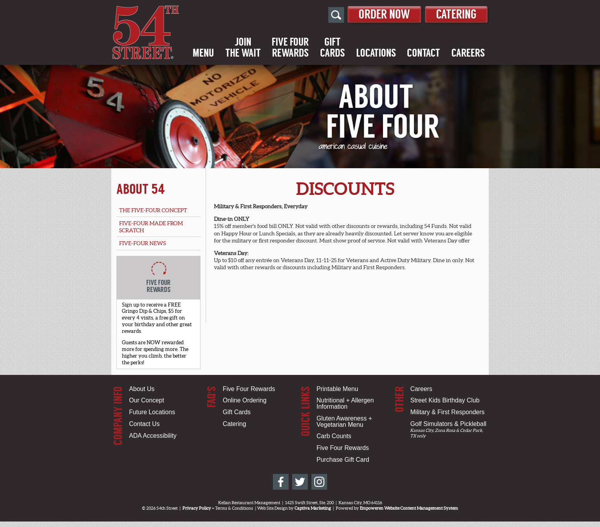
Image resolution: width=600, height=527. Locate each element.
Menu (203, 53)
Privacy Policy (196, 508)
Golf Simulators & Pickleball (448, 423)
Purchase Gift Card (343, 459)
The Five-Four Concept (153, 210)
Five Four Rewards (249, 389)
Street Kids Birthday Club (444, 400)
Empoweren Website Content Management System (409, 508)
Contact (423, 53)
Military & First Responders (447, 412)
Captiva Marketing (312, 508)
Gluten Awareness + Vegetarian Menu (344, 421)
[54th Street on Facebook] (281, 482)
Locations (376, 53)
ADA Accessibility (153, 435)
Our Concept (146, 400)
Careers (468, 53)
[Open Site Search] (336, 15)
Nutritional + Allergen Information (345, 403)
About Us (142, 389)
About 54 (140, 189)
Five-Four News (142, 243)
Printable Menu (337, 389)
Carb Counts (334, 436)
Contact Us (144, 423)
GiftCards (332, 47)
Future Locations (152, 412)
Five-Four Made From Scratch (151, 226)
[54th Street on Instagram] (319, 482)
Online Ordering (245, 400)
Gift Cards (237, 412)
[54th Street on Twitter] (300, 482)
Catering (456, 14)
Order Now (384, 14)
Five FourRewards (290, 47)
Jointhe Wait (243, 47)
